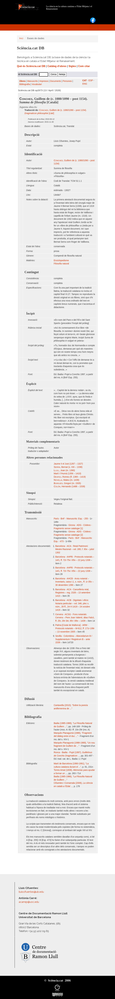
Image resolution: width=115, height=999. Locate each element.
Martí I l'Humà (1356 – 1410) (67, 473)
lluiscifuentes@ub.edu (31, 891)
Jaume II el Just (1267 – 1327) (68, 464)
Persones (67, 81)
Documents (55, 81)
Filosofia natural (61, 263)
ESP (91, 80)
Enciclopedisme (61, 260)
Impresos (43, 81)
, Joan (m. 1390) (64, 470)
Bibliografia (24, 84)
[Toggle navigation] (93, 27)
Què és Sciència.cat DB (31, 66)
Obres (22, 81)
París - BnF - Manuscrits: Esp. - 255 (71, 518)
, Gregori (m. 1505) (67, 483)
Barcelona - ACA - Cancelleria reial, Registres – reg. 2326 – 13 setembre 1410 (72, 592)
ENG (84, 84)
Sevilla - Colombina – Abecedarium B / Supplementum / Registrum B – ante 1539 (73, 639)
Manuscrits (32, 81)
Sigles (72, 66)
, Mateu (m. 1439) (66, 480)
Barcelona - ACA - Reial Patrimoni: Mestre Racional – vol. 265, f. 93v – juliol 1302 (74, 549)
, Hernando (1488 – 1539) (69, 486)
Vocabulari (37, 84)
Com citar (84, 66)
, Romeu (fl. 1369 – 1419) (70, 477)
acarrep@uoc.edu (29, 901)
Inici (21, 38)
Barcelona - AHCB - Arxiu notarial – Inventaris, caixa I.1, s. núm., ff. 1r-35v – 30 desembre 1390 (74, 581)
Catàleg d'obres (56, 66)
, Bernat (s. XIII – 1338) (68, 467)
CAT (84, 80)
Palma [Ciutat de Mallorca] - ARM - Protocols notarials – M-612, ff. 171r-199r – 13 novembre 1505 (74, 628)
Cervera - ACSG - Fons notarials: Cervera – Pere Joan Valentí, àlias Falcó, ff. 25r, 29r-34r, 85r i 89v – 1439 (74, 617)
